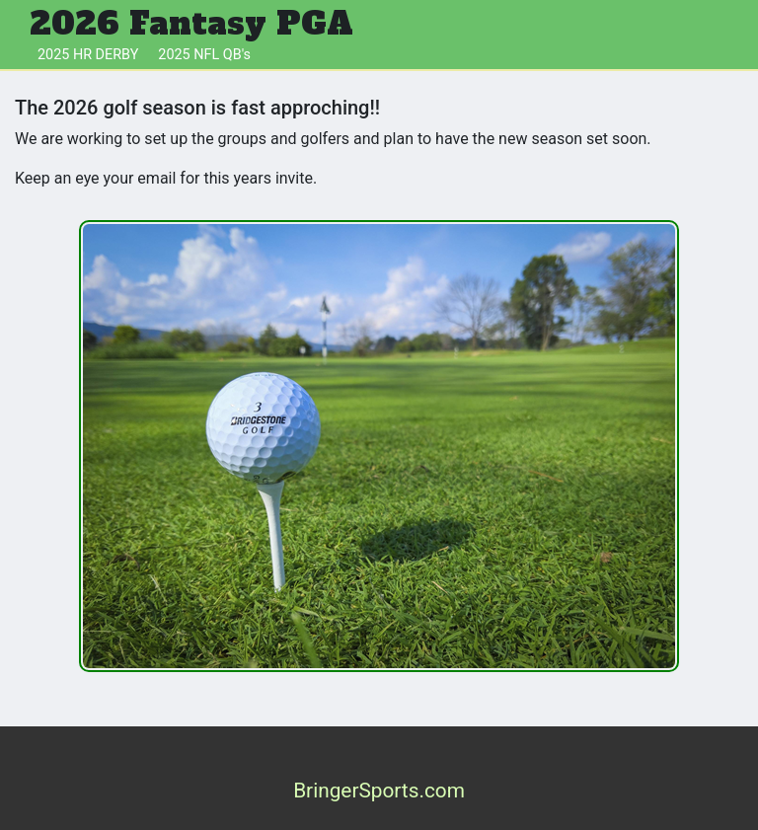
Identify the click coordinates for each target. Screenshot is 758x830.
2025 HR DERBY (88, 54)
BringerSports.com (379, 790)
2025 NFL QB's (204, 54)
